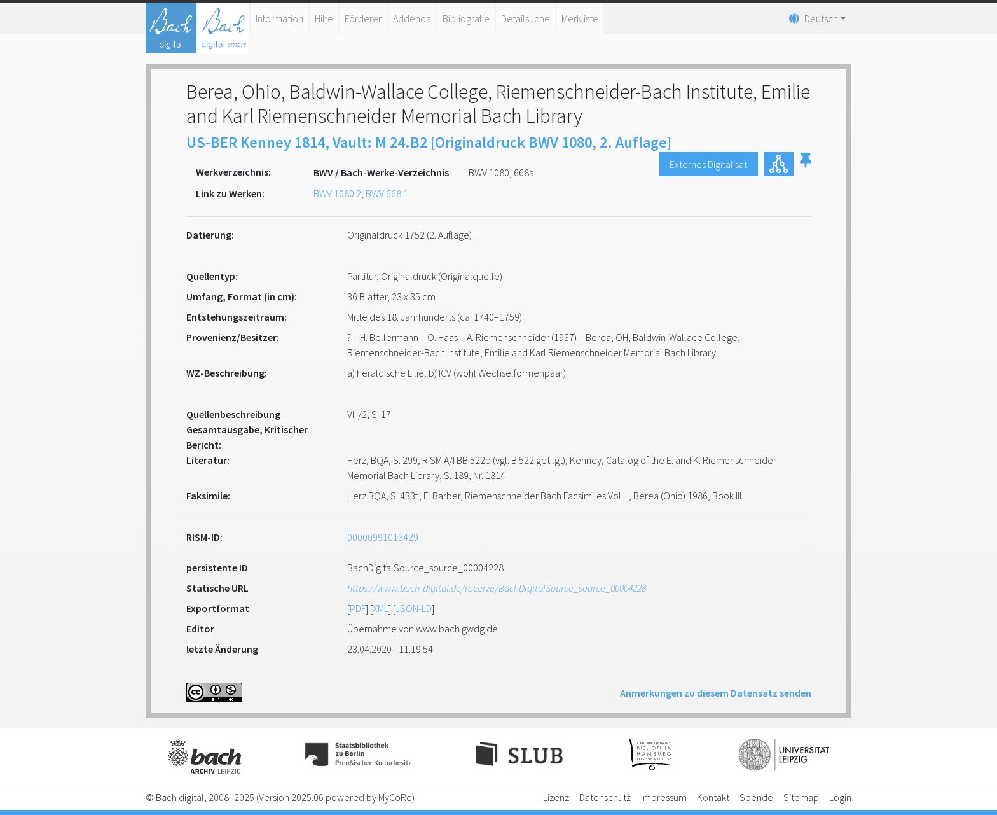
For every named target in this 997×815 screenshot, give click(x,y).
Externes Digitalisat (708, 164)
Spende (756, 797)
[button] (805, 164)
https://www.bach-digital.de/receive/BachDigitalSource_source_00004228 (496, 588)
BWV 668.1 (387, 193)
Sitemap (801, 797)
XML (380, 608)
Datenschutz (605, 797)
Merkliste (579, 18)
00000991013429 (382, 537)
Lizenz (556, 797)
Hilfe (324, 18)
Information (279, 18)
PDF (358, 608)
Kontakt (713, 797)
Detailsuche (525, 18)
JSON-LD (413, 608)
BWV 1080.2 (337, 193)
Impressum (664, 797)
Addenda (412, 18)
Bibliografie (466, 18)
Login (840, 797)
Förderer (363, 18)
